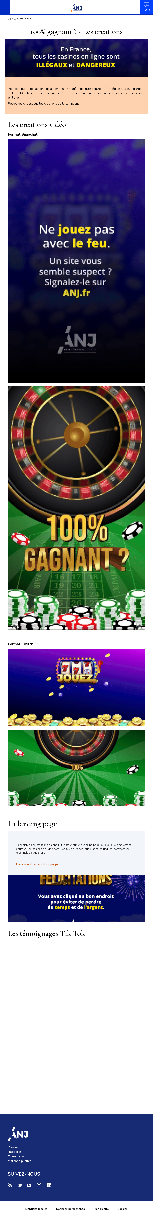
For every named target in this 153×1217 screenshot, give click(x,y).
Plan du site (101, 1209)
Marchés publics (19, 1161)
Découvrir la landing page (37, 864)
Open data (16, 1156)
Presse (13, 1147)
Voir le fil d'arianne (19, 19)
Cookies (123, 1209)
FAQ (146, 7)
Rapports (15, 1152)
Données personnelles (70, 1209)
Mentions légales (36, 1209)
